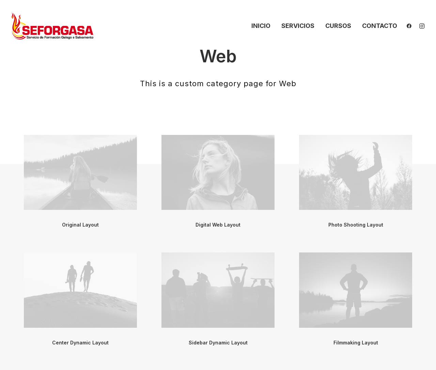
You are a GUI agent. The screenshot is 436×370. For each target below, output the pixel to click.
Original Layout (80, 225)
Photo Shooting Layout (355, 225)
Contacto (379, 25)
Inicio (260, 25)
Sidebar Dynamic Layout (218, 342)
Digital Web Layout (218, 225)
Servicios (297, 25)
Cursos (338, 25)
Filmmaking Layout (355, 342)
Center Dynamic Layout (80, 342)
